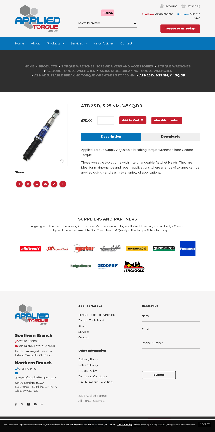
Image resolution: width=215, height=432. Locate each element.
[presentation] (167, 357)
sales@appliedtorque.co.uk (36, 346)
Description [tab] (111, 136)
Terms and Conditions (92, 376)
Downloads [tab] (170, 136)
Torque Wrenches (174, 66)
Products (53, 43)
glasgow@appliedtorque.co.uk (35, 377)
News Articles (103, 43)
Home (19, 43)
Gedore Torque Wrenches (71, 71)
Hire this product (167, 120)
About (35, 43)
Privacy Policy (87, 370)
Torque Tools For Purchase (96, 314)
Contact (126, 43)
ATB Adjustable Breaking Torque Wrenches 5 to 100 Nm (84, 75)
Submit (158, 375)
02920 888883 (164, 14)
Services (77, 43)
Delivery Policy (88, 359)
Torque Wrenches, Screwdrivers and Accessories (107, 66)
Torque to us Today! (180, 28)
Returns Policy (88, 365)
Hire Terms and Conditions (95, 382)
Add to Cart (132, 120)
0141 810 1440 (27, 368)
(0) (193, 6)
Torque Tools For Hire (92, 320)
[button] (19, 184)
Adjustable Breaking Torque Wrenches (136, 71)
